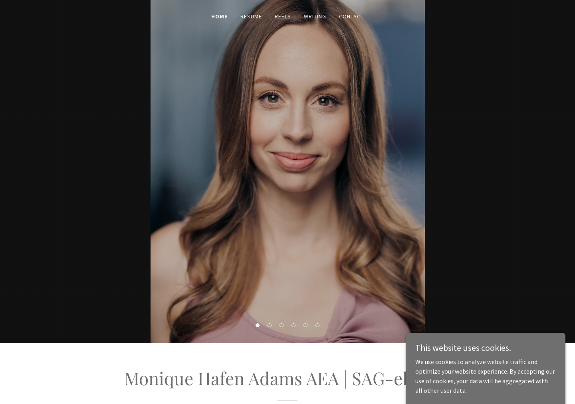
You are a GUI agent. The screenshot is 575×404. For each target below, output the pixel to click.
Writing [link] (315, 16)
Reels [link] (283, 16)
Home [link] (219, 16)
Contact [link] (351, 16)
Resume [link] (251, 16)
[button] (258, 325)
